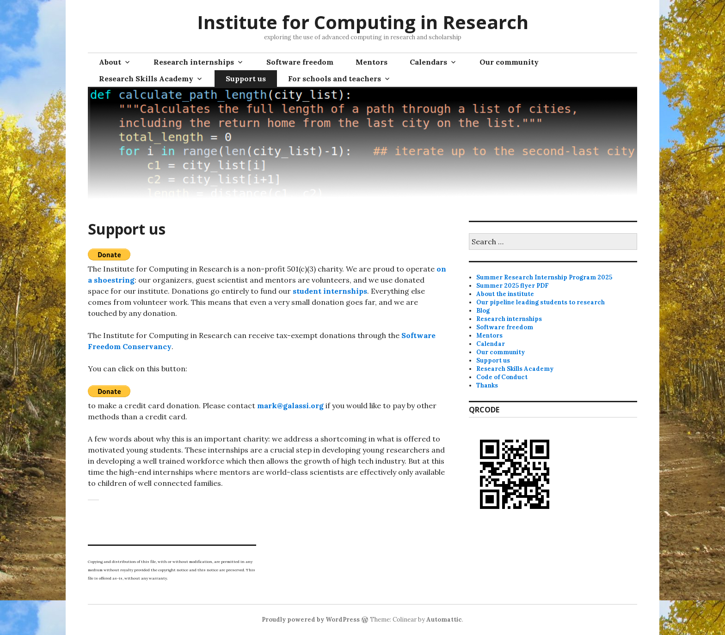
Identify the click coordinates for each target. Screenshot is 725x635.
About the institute (505, 294)
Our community (509, 62)
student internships (330, 291)
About (110, 62)
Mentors (371, 62)
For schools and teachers (334, 78)
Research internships (194, 62)
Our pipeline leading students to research (540, 302)
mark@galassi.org (290, 405)
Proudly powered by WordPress (311, 619)
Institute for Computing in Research (362, 22)
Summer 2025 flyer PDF (512, 286)
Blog (483, 310)
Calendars (428, 62)
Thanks (487, 385)
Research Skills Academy (146, 78)
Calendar (490, 344)
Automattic (444, 619)
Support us (246, 78)
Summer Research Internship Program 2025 (544, 277)
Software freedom (299, 62)
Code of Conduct (502, 377)
